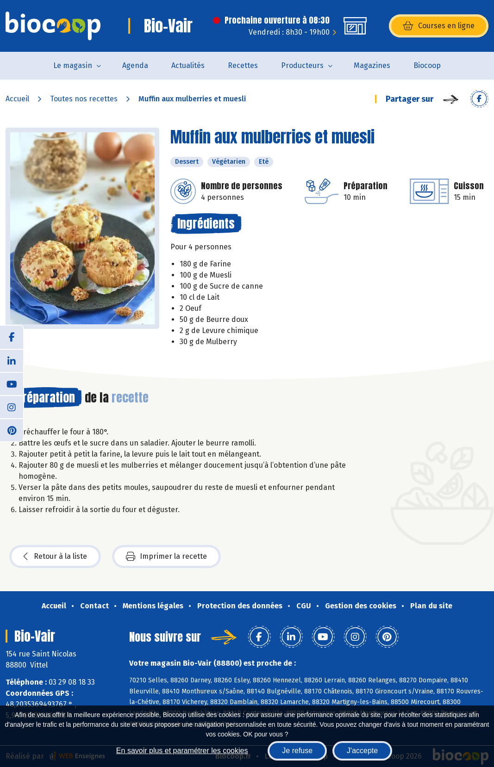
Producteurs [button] (302, 65)
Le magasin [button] (72, 65)
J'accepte (362, 751)
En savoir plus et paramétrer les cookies (182, 751)
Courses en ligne (439, 26)
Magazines (372, 65)
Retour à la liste (55, 556)
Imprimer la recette (166, 556)
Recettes (243, 65)
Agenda (135, 65)
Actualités (188, 65)
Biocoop (427, 65)
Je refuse (297, 751)
